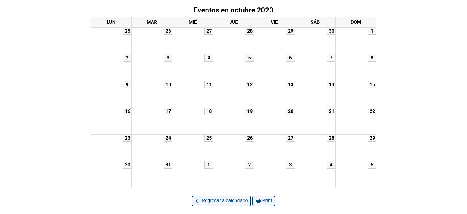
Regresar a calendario (221, 201)
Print (263, 201)
